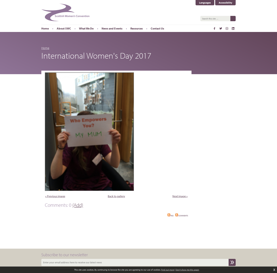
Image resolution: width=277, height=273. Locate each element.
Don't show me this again (187, 269)
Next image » (180, 196)
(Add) (77, 205)
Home (45, 48)
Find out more (167, 269)
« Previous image (55, 196)
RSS (170, 215)
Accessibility (225, 2)
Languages (205, 2)
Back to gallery (116, 196)
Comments (181, 215)
